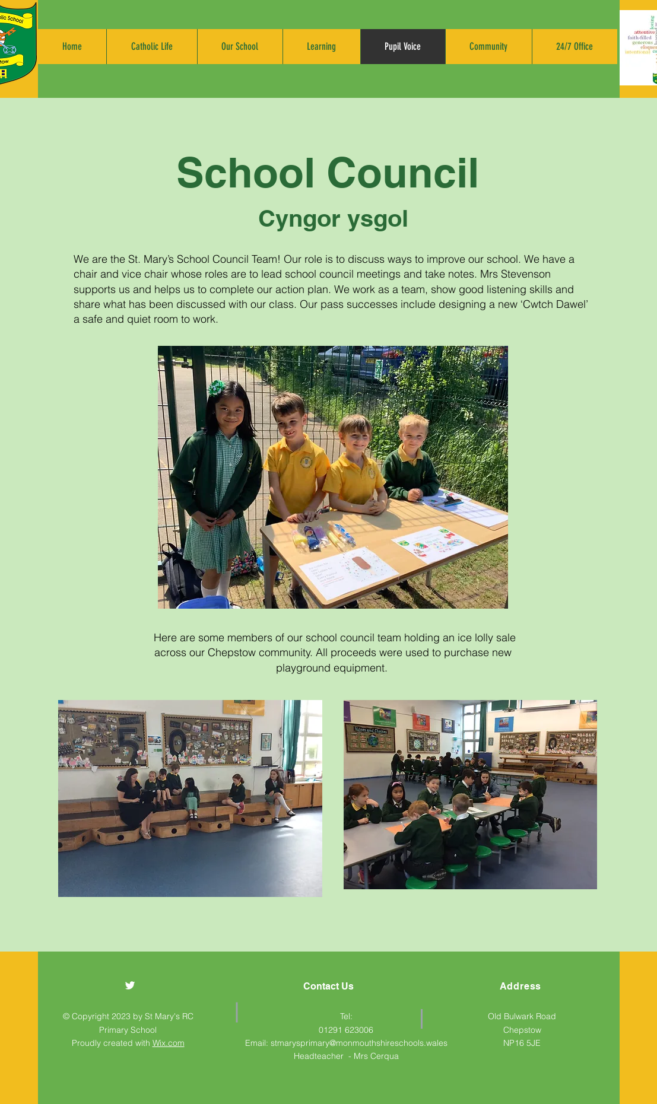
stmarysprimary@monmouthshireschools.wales (359, 1043)
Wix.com (169, 1043)
